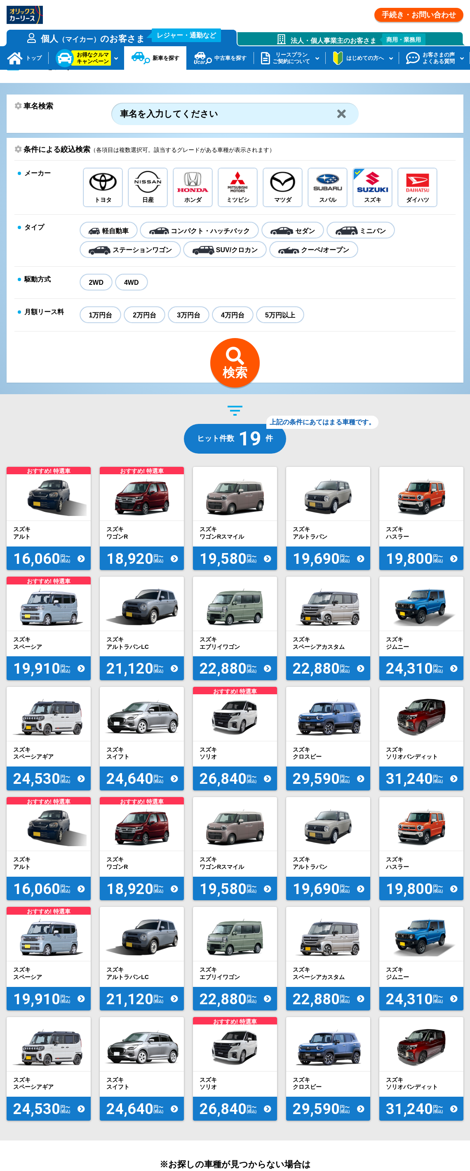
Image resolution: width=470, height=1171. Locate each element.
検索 (235, 395)
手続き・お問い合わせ (419, 15)
